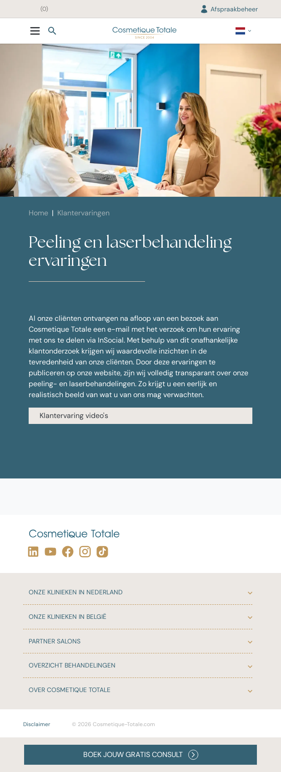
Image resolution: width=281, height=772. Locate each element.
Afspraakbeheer (229, 9)
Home (38, 213)
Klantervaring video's (74, 415)
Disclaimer (36, 724)
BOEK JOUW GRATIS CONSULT (140, 755)
